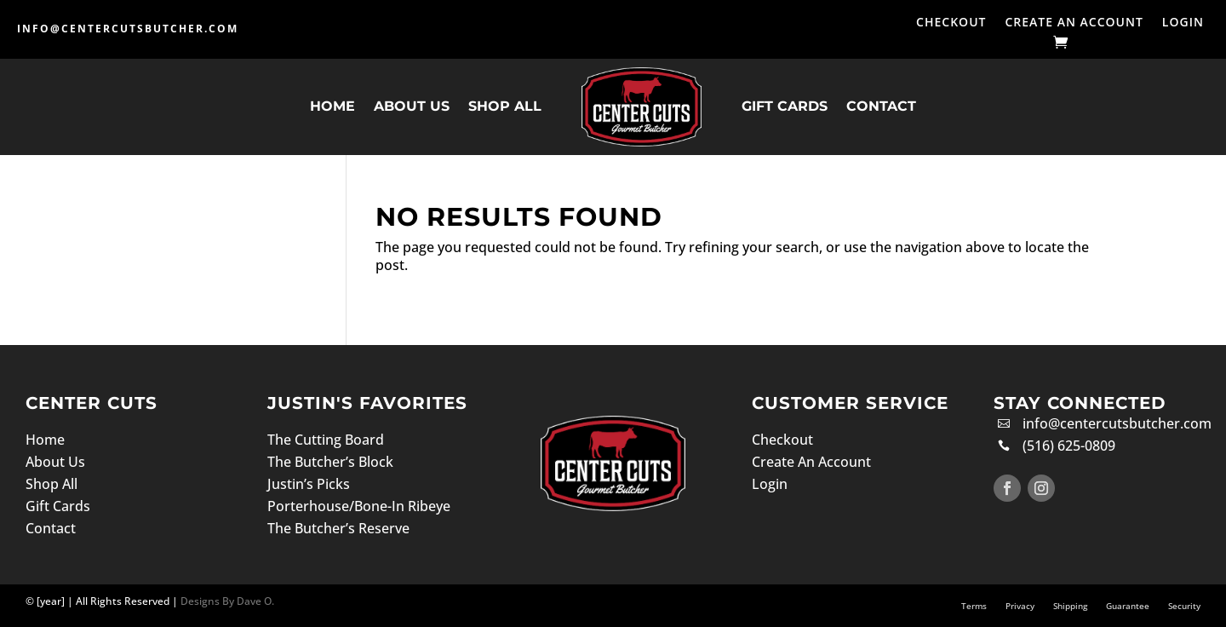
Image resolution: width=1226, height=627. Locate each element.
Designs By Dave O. (226, 601)
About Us (412, 106)
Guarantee (1127, 606)
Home (332, 106)
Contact (881, 106)
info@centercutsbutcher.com (127, 28)
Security (1184, 606)
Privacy (1019, 606)
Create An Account (1074, 23)
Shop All (504, 106)
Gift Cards (785, 106)
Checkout (951, 23)
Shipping (1070, 606)
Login (1183, 23)
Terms (974, 606)
